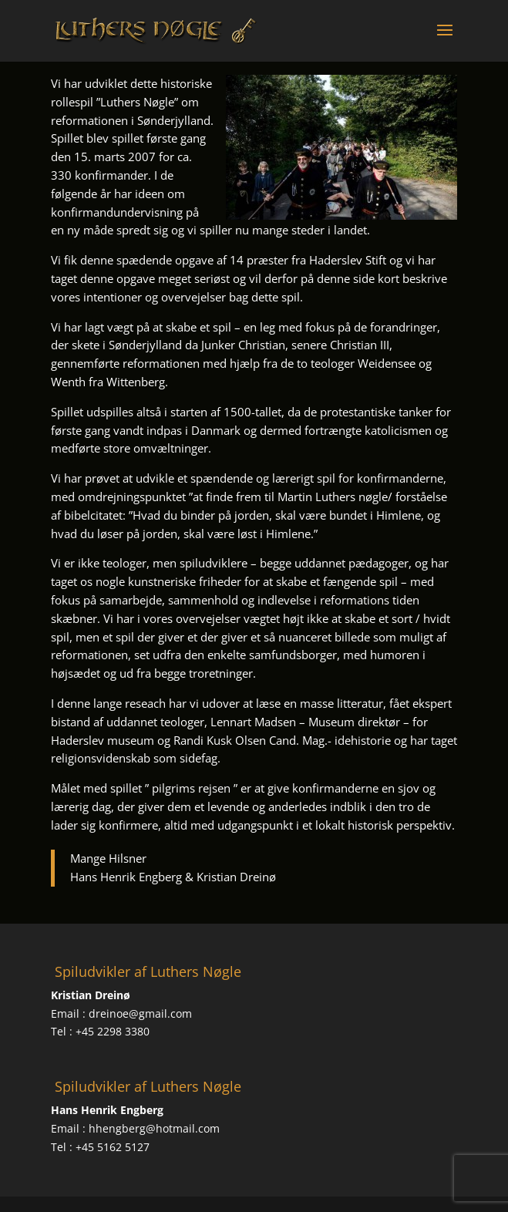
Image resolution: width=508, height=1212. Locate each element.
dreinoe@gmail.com (140, 1013)
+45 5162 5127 (113, 1147)
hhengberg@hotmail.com (154, 1128)
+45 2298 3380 (113, 1031)
